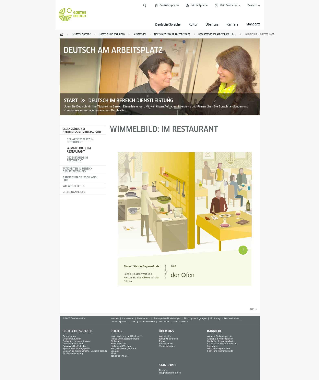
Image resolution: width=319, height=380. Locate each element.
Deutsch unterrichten (73, 343)
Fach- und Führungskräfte (220, 351)
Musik (114, 353)
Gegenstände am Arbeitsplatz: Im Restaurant (82, 130)
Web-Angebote (180, 321)
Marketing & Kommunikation (221, 341)
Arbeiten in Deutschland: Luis (80, 179)
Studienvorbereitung (73, 353)
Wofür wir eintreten (168, 338)
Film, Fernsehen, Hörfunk (123, 348)
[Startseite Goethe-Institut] (72, 14)
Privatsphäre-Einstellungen (167, 318)
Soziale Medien (147, 321)
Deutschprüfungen (72, 338)
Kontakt (114, 318)
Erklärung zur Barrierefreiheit (224, 318)
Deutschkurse (69, 336)
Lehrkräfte (212, 346)
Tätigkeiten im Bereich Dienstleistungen (77, 170)
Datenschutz (143, 318)
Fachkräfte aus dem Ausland (77, 341)
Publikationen (166, 343)
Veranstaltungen (167, 346)
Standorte (168, 365)
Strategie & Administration (220, 338)
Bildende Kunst (118, 343)
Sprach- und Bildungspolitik (76, 348)
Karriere (232, 24)
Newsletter (163, 321)
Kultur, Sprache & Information (222, 343)
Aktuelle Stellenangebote (219, 336)
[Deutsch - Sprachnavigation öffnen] (253, 5)
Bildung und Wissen (121, 346)
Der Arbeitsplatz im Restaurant (80, 141)
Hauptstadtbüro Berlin (170, 372)
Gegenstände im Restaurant (77, 159)
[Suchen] (145, 5)
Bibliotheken (117, 341)
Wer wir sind (165, 336)
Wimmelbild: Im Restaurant (79, 150)
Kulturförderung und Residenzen (127, 336)
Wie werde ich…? (73, 186)
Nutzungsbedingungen (195, 318)
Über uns (212, 24)
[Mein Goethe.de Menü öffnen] (227, 5)
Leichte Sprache (119, 321)
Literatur (115, 351)
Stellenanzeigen (74, 192)
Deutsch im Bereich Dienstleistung (130, 100)
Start (71, 100)
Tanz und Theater (119, 356)
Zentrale (163, 370)
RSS (133, 321)
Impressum (127, 318)
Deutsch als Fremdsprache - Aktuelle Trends (85, 351)
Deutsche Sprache (167, 24)
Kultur (193, 24)
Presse (162, 341)
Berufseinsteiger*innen (218, 348)
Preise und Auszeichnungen (125, 338)
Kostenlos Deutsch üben (75, 346)
